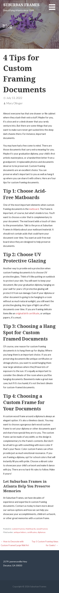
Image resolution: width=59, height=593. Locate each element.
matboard (34, 209)
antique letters (20, 532)
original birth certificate (27, 313)
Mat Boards (31, 529)
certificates (32, 532)
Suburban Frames (21, 5)
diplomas (41, 532)
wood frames (42, 529)
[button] (54, 9)
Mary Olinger (14, 103)
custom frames (18, 529)
